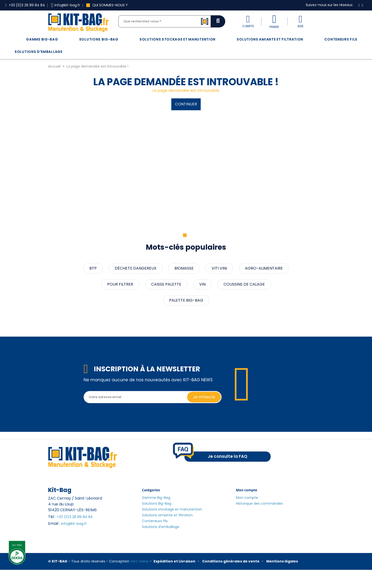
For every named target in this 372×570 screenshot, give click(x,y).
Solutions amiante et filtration (270, 39)
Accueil (54, 66)
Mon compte (247, 497)
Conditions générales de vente (231, 561)
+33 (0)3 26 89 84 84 (75, 516)
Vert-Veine (139, 561)
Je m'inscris (204, 397)
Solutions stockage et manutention (177, 39)
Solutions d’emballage (38, 51)
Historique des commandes (259, 503)
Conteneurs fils (340, 39)
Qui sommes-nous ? (107, 5)
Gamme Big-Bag (42, 39)
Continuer (186, 104)
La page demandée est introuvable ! (97, 66)
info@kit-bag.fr (74, 523)
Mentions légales (282, 561)
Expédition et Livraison (174, 561)
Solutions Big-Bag (98, 39)
